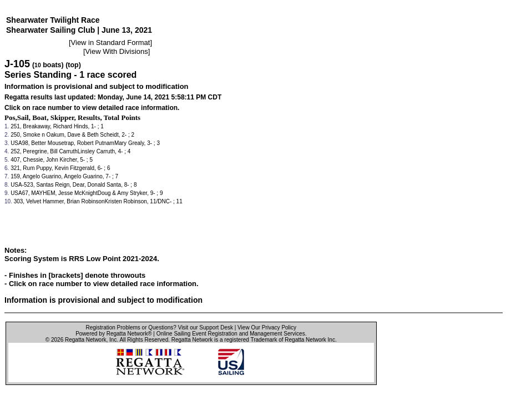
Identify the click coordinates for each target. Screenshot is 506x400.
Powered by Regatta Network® (113, 334)
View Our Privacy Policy (266, 327)
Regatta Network (85, 340)
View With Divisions (116, 51)
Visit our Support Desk (205, 327)
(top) (73, 65)
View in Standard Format (110, 42)
